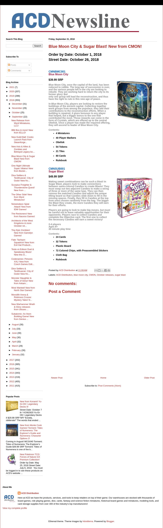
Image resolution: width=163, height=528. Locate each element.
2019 (12, 96)
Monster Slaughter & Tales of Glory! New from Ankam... (22, 281)
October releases (105, 275)
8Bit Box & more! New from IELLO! (22, 131)
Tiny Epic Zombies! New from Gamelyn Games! (22, 233)
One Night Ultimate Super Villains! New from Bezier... (22, 168)
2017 (12, 360)
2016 (12, 364)
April (14, 341)
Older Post (149, 377)
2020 (12, 91)
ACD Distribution (64, 275)
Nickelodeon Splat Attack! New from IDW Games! (21, 207)
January (16, 354)
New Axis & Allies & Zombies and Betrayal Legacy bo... (23, 149)
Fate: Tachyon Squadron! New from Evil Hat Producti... (22, 242)
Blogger (110, 521)
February (16, 350)
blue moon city (81, 275)
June (14, 333)
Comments (14, 70)
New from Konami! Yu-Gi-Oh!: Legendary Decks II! (31, 404)
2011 (12, 385)
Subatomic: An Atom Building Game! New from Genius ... (22, 316)
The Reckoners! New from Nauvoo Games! (23, 215)
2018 (12, 100)
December (17, 104)
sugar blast (120, 275)
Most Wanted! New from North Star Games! (23, 289)
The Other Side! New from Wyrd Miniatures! (21, 197)
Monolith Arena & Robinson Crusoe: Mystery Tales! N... (21, 297)
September (17, 116)
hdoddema (88, 521)
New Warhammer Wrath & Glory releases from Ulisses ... (23, 307)
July (14, 328)
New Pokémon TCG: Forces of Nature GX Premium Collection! (30, 457)
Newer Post (56, 377)
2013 (12, 377)
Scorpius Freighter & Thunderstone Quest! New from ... (23, 187)
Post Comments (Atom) (109, 385)
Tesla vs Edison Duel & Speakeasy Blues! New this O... (22, 252)
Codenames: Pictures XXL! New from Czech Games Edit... (22, 261)
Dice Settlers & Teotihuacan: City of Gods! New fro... (22, 178)
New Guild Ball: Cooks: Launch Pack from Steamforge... (22, 140)
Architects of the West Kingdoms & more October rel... (22, 223)
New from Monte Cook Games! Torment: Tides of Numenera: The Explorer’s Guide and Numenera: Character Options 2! (31, 432)
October (16, 112)
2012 (12, 381)
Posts (12, 65)
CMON (92, 275)
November (17, 108)
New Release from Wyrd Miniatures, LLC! (20, 123)
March (15, 346)
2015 (12, 368)
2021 (12, 87)
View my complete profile (15, 508)
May (14, 337)
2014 (12, 373)
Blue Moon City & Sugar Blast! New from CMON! (23, 159)
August (15, 324)
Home (103, 377)
